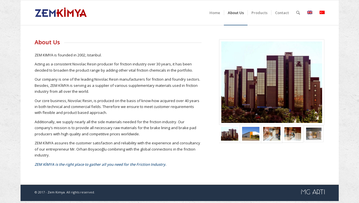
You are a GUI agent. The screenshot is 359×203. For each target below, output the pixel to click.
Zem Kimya (56, 192)
